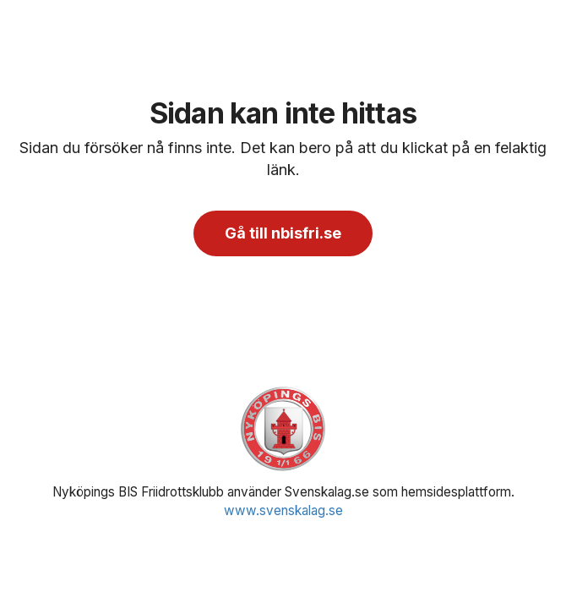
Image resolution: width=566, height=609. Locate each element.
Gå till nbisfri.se (283, 233)
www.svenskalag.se (283, 510)
